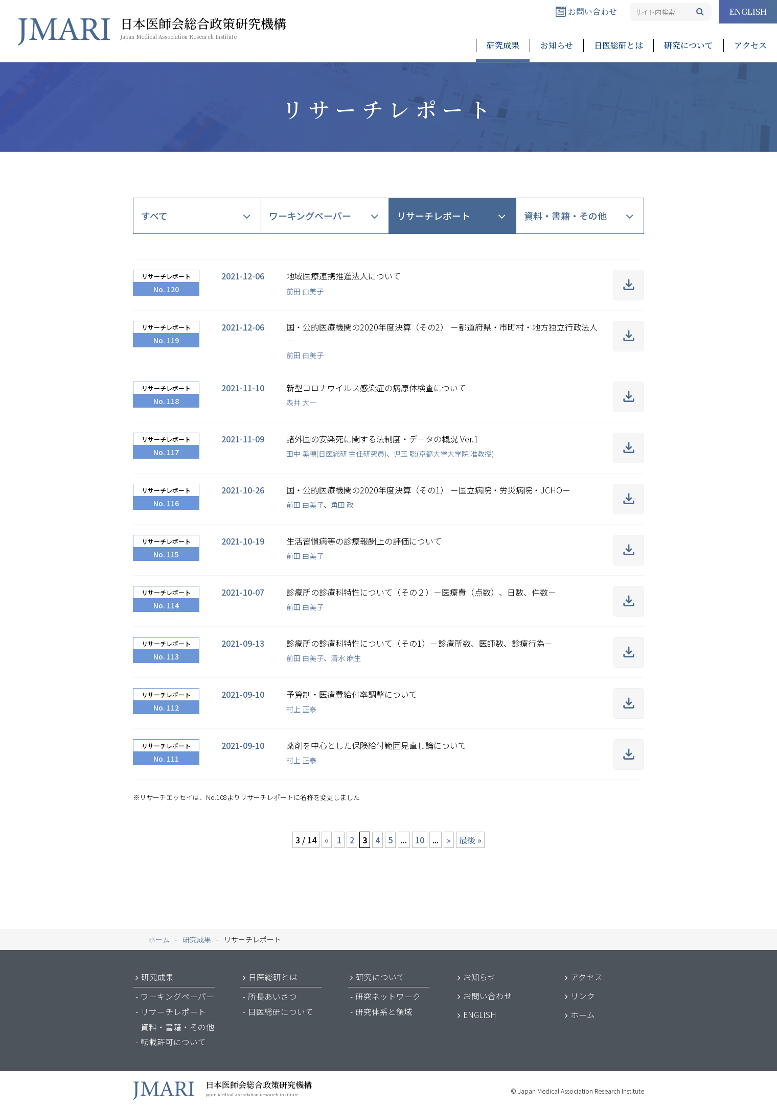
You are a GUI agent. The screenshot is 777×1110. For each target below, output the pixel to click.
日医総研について (280, 1011)
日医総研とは (618, 45)
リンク (582, 995)
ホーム (582, 1014)
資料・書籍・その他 (565, 215)
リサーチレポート (433, 215)
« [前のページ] (327, 840)
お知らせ (556, 45)
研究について (688, 45)
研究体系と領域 (384, 1011)
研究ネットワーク (388, 996)
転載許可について (173, 1041)
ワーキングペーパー (310, 215)
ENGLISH (748, 11)
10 (419, 840)
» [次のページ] (449, 840)
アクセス (750, 45)
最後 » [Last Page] (470, 840)
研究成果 (503, 45)
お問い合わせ (586, 11)
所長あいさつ (272, 996)
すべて (154, 215)
